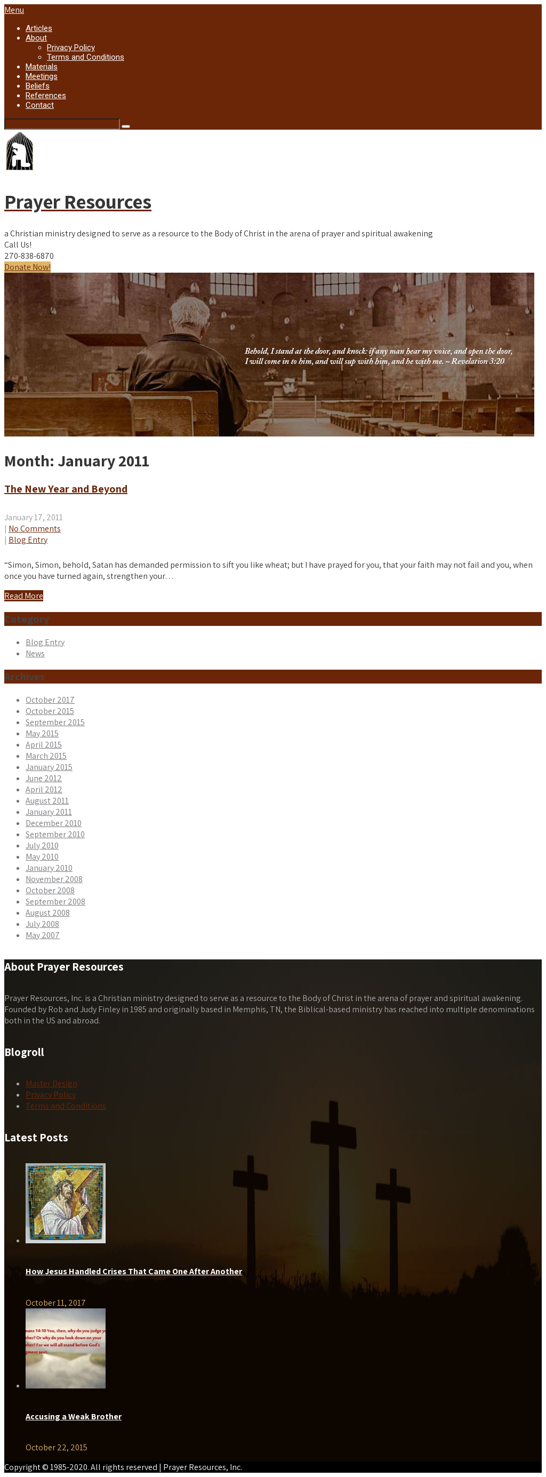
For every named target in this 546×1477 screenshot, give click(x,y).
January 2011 (49, 811)
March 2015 (46, 755)
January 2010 (49, 868)
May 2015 (42, 733)
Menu (14, 9)
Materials (42, 67)
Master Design (51, 1083)
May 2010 (42, 856)
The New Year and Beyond (65, 489)
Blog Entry (28, 539)
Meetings (42, 76)
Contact (40, 105)
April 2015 (44, 744)
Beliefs (38, 86)
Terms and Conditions (85, 57)
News (35, 653)
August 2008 (48, 912)
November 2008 (54, 879)
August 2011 (47, 800)
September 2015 (55, 722)
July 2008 (42, 924)
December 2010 (54, 823)
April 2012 (44, 789)
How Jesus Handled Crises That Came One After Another (134, 1271)
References (46, 95)
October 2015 (50, 711)
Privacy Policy (71, 47)
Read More (23, 595)
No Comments (35, 528)
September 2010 (55, 834)
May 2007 (43, 935)
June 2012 (44, 778)
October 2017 (50, 699)
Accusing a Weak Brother (74, 1416)
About (36, 38)
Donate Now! (27, 267)
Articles (39, 28)
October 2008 (50, 890)
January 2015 (49, 767)
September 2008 (55, 901)
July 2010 (42, 845)
